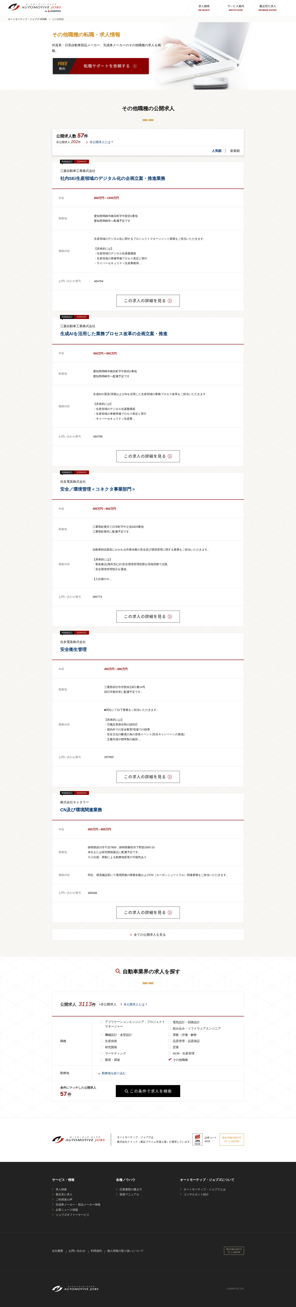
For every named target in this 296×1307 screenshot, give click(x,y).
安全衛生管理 (73, 649)
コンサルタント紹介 (196, 1194)
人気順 (216, 150)
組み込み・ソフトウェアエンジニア (197, 1028)
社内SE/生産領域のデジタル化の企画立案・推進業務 (112, 178)
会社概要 (57, 1250)
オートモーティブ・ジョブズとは (205, 1189)
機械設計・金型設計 (118, 1034)
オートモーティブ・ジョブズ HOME (27, 19)
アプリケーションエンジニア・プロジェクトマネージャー (135, 1024)
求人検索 (61, 1189)
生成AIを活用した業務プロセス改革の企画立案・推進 (113, 333)
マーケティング (115, 1053)
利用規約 (96, 1250)
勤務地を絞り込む (114, 1073)
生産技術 (111, 1041)
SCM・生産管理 (183, 1053)
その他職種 (180, 1059)
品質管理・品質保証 (186, 1041)
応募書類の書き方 (131, 1189)
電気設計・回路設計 (186, 1022)
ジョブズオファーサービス (72, 1214)
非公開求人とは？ (102, 142)
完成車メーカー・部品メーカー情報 (78, 1204)
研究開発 (111, 1047)
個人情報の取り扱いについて (125, 1250)
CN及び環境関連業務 (81, 809)
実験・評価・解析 (185, 1034)
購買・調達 (112, 1059)
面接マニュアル (129, 1194)
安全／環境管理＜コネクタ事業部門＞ (98, 489)
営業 (176, 1047)
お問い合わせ (77, 1250)
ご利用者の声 (64, 1199)
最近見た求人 (64, 1194)
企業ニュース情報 (67, 1209)
